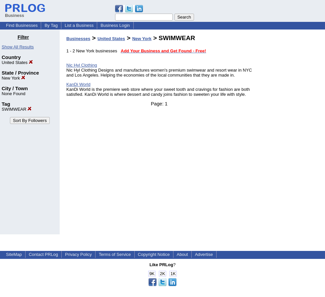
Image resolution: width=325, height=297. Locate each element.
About (182, 254)
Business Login (115, 25)
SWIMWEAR (17, 109)
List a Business (79, 25)
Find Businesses (21, 25)
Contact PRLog (43, 254)
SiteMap (14, 254)
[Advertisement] (291, 133)
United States (17, 62)
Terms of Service (115, 254)
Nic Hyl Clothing (81, 65)
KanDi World (78, 84)
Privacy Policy (78, 254)
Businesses (78, 38)
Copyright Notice (154, 254)
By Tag (51, 25)
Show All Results (18, 46)
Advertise (204, 254)
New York (13, 78)
